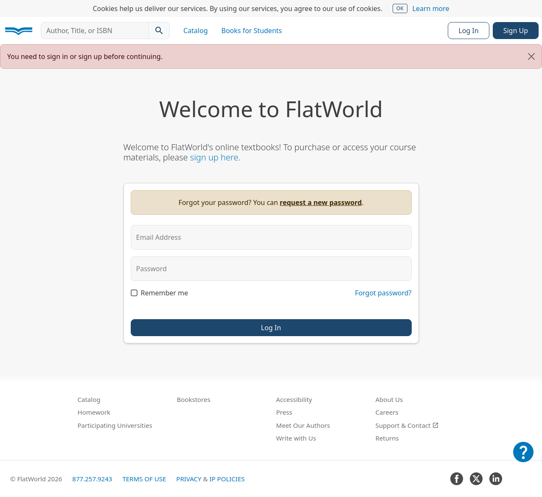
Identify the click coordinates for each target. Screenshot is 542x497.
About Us (389, 399)
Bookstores (194, 399)
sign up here (214, 157)
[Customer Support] (523, 458)
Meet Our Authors (303, 425)
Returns (387, 438)
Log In (468, 30)
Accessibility (294, 399)
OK (400, 8)
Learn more (431, 8)
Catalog (195, 30)
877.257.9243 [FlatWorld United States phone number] (92, 479)
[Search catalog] (159, 30)
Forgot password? (383, 293)
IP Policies (226, 479)
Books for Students (252, 30)
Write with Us (296, 438)
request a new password (321, 202)
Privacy (188, 479)
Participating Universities (115, 425)
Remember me (164, 293)
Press (284, 412)
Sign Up (515, 30)
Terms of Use (144, 479)
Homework (94, 412)
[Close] (531, 56)
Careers (387, 412)
